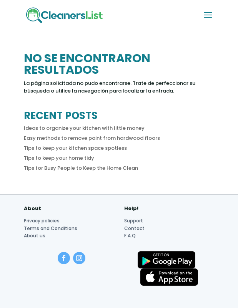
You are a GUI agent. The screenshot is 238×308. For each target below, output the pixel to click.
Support (133, 220)
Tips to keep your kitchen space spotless (75, 148)
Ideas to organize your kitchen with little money (84, 128)
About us (34, 235)
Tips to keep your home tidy (59, 158)
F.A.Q (130, 235)
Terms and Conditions (50, 228)
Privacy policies (42, 220)
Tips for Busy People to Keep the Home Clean (81, 168)
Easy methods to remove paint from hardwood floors (92, 138)
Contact (134, 228)
